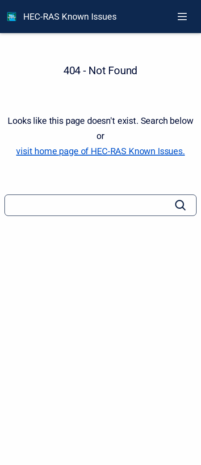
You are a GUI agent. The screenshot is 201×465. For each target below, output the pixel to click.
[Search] (100, 205)
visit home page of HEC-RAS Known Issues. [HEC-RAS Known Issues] (100, 151)
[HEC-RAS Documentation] (11, 16)
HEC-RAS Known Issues (70, 16)
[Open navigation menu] (182, 16)
